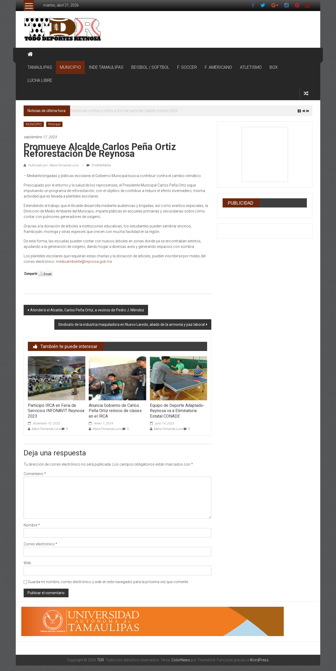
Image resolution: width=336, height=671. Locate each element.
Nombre (32, 525)
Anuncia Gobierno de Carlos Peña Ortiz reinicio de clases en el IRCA (115, 411)
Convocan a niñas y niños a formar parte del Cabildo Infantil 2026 (124, 111)
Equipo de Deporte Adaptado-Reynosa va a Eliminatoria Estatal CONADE (177, 411)
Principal (54, 124)
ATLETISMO (251, 67)
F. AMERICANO (218, 67)
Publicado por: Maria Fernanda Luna (53, 165)
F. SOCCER (187, 67)
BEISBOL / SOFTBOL (150, 67)
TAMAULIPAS (40, 67)
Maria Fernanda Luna (46, 429)
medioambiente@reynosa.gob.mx (84, 261)
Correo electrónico (40, 544)
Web (27, 563)
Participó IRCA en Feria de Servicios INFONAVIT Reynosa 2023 (56, 411)
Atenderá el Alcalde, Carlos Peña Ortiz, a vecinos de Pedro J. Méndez (87, 310)
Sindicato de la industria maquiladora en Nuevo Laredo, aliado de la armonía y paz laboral (131, 324)
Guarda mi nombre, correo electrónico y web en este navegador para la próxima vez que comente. (108, 582)
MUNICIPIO (70, 67)
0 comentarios (98, 165)
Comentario (35, 474)
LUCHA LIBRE (40, 80)
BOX (274, 67)
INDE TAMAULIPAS (106, 67)
